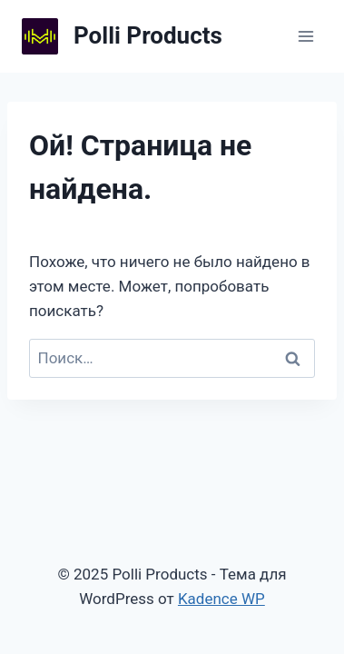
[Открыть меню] (305, 36)
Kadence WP (221, 599)
